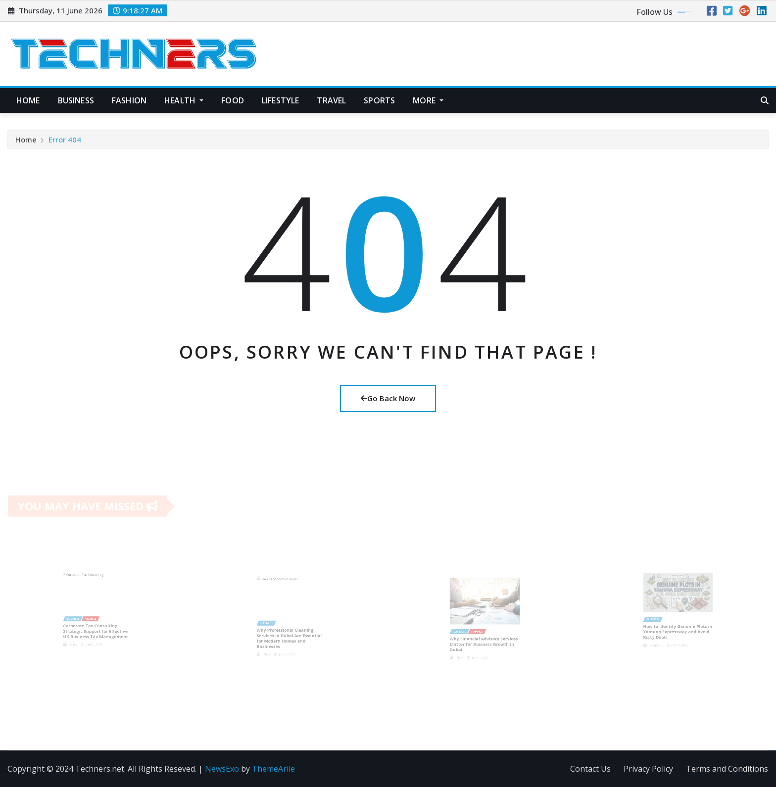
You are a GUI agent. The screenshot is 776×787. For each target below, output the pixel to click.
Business (76, 100)
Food (232, 100)
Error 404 (64, 141)
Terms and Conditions (727, 768)
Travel (331, 100)
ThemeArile (273, 768)
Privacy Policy (648, 768)
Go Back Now (388, 398)
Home (28, 100)
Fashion (129, 100)
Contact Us (590, 768)
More (428, 100)
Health (183, 100)
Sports (379, 100)
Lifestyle (280, 100)
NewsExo (222, 768)
